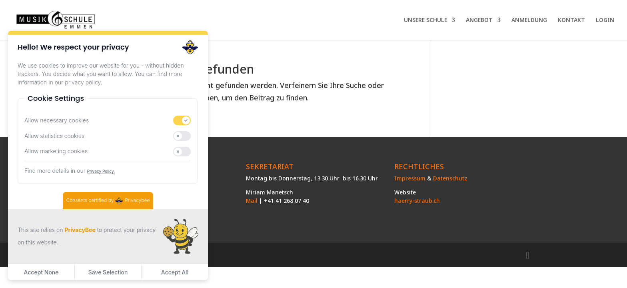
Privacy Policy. (101, 171)
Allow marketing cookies (56, 151)
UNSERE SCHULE (425, 20)
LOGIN (605, 20)
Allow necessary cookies (56, 120)
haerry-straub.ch (417, 200)
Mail (252, 200)
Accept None (41, 272)
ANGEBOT (479, 20)
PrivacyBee (79, 229)
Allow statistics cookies (54, 135)
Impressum (409, 178)
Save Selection (108, 272)
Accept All (174, 272)
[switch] (182, 120)
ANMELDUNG (529, 20)
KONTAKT (571, 20)
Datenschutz (450, 178)
